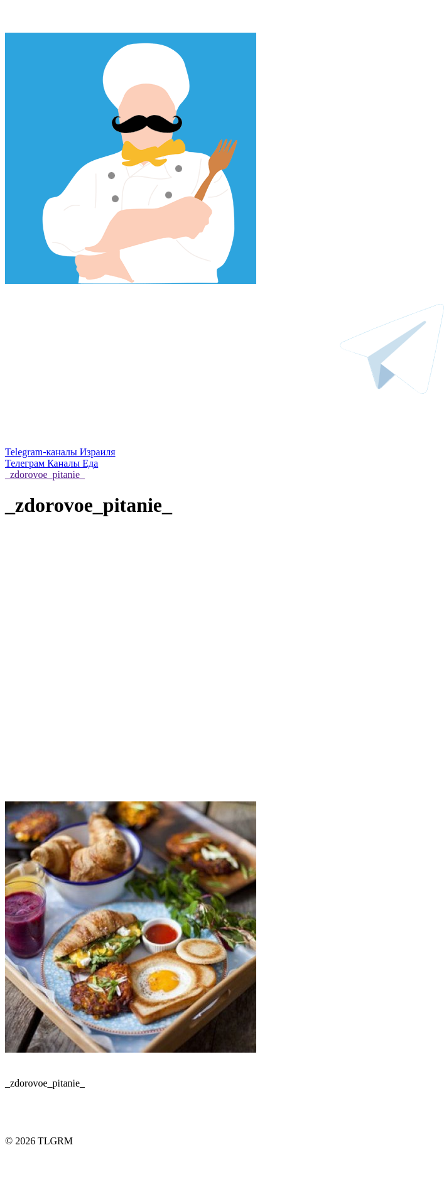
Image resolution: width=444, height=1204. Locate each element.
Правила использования (222, 1166)
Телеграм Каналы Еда (51, 463)
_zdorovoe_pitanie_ (45, 474)
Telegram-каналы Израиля (60, 452)
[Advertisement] (118, 677)
